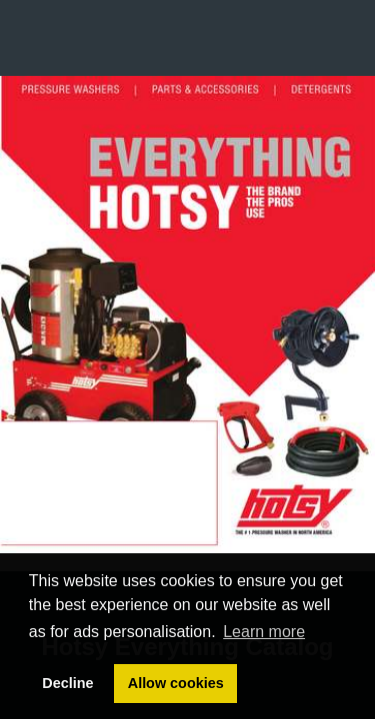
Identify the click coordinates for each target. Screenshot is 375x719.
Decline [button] (67, 683)
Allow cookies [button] (176, 683)
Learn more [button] (264, 631)
